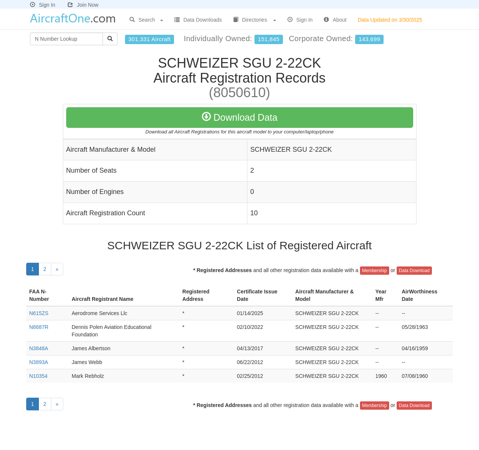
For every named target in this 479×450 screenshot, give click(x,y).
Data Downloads (198, 20)
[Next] (57, 269)
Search (146, 20)
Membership (374, 270)
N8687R (38, 327)
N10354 (38, 376)
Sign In (42, 5)
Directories (254, 20)
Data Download (414, 270)
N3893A (38, 362)
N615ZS (38, 313)
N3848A (38, 348)
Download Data (240, 117)
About (335, 20)
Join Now (83, 5)
